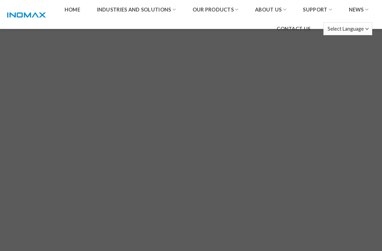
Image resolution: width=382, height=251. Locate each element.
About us (270, 9)
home (72, 10)
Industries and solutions (136, 9)
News (359, 9)
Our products (216, 9)
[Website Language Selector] (347, 28)
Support (317, 9)
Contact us (293, 29)
